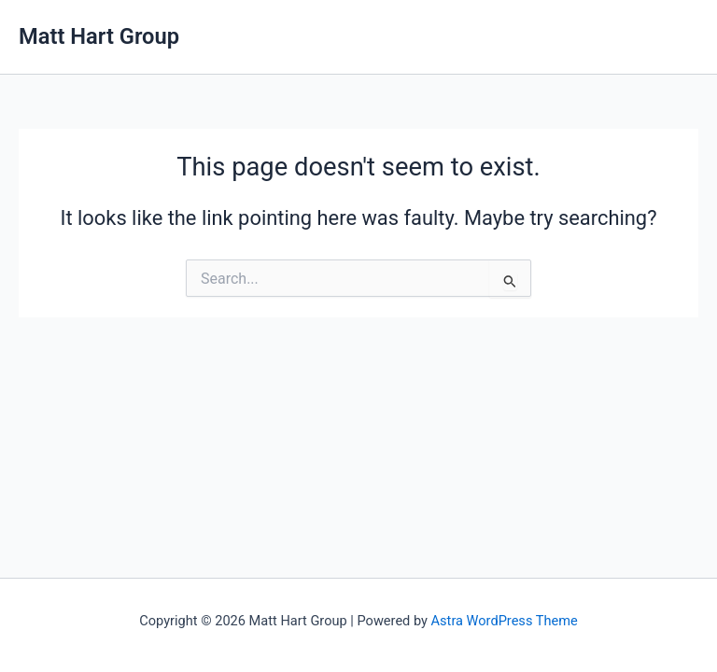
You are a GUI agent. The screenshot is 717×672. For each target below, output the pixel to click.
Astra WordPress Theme (504, 620)
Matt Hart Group (99, 36)
